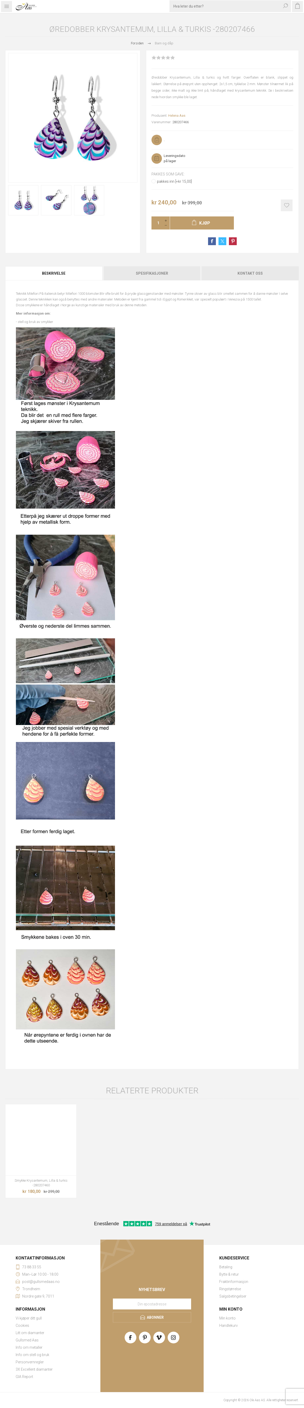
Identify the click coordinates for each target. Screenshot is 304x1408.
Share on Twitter (222, 241)
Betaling (225, 1267)
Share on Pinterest (233, 241)
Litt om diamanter (30, 1333)
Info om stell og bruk (32, 1355)
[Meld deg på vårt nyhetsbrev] (152, 1303)
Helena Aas (176, 115)
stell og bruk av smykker (35, 322)
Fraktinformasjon (233, 1282)
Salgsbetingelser (232, 1296)
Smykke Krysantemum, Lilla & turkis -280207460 (41, 1183)
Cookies (22, 1325)
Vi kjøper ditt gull (29, 1318)
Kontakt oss (250, 273)
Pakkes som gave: (168, 174)
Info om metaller (29, 1347)
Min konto (227, 1318)
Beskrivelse (53, 273)
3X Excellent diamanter (34, 1369)
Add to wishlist (287, 205)
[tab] (54, 273)
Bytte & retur (229, 1274)
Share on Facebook (212, 241)
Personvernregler (30, 1362)
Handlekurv (228, 1325)
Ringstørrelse (230, 1289)
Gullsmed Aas (27, 1340)
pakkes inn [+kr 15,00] (174, 181)
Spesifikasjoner (152, 273)
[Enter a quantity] (156, 222)
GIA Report (24, 1377)
